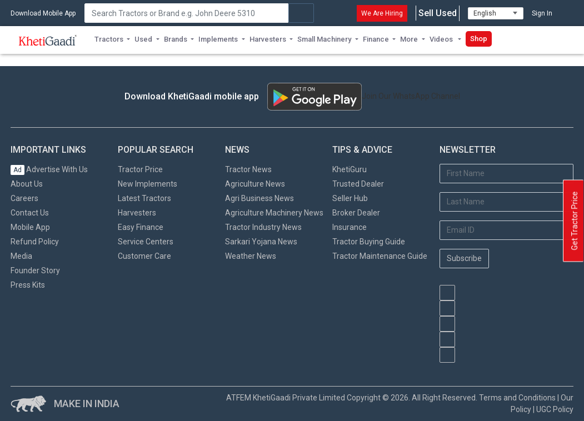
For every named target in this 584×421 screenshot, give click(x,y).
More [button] (409, 39)
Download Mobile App (43, 13)
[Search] (186, 13)
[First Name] (506, 173)
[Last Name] (506, 202)
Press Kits (28, 284)
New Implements (147, 183)
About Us (27, 183)
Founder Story (35, 270)
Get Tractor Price (574, 221)
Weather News (250, 256)
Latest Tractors (144, 198)
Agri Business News (259, 198)
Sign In (542, 13)
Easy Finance (140, 227)
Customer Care (144, 256)
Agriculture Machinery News (274, 212)
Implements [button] (218, 39)
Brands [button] (175, 39)
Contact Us (30, 212)
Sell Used (438, 13)
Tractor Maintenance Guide (379, 256)
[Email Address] (506, 230)
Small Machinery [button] (324, 39)
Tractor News (248, 169)
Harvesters (137, 212)
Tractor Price (140, 169)
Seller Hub (350, 198)
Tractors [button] (108, 39)
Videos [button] (442, 39)
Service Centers (145, 241)
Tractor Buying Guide (368, 241)
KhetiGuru (349, 169)
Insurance (349, 227)
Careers (24, 198)
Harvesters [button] (267, 39)
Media (21, 256)
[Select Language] (495, 13)
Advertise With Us (49, 169)
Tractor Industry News (263, 227)
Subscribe (464, 258)
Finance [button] (376, 39)
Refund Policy (35, 241)
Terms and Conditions (517, 397)
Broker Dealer (356, 212)
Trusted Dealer (358, 183)
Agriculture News (255, 183)
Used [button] (143, 39)
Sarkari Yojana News (261, 241)
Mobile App (30, 227)
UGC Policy (554, 409)
